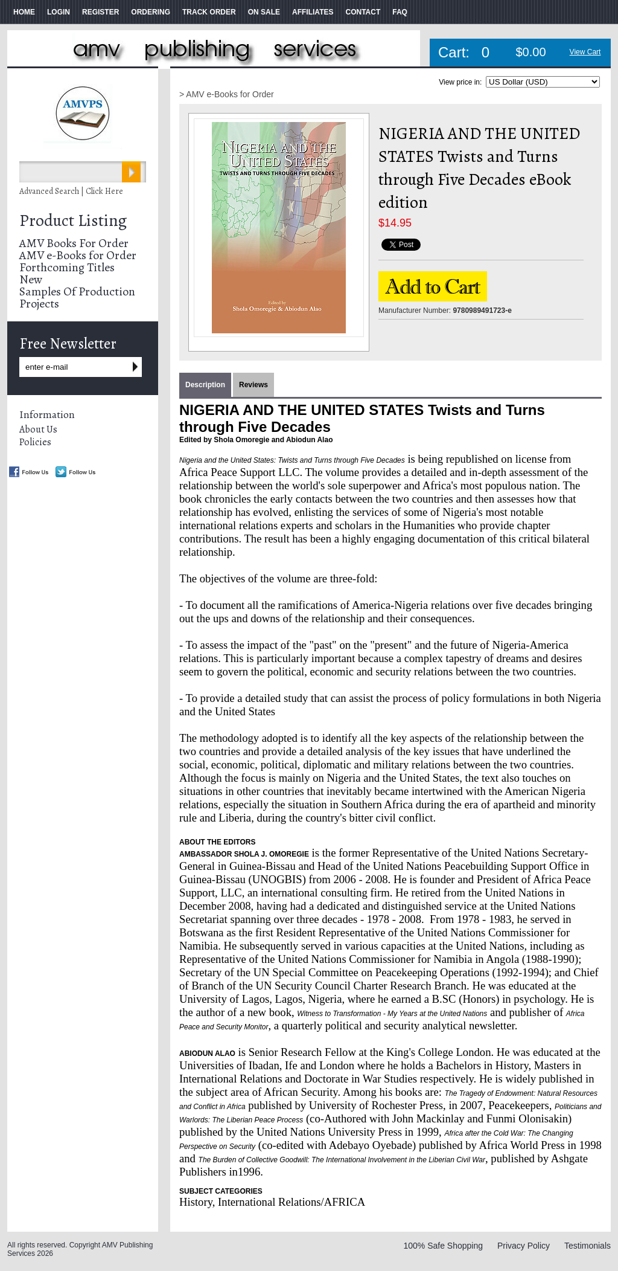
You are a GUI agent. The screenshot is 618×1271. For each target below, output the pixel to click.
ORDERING (150, 12)
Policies (35, 442)
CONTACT (362, 12)
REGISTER (100, 12)
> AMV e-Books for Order (226, 94)
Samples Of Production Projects (77, 297)
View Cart (585, 52)
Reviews (253, 385)
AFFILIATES (312, 12)
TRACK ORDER (209, 12)
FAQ (399, 12)
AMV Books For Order (74, 243)
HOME (24, 12)
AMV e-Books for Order (77, 255)
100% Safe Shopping (443, 1245)
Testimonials (587, 1245)
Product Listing (73, 220)
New (30, 279)
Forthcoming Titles (67, 267)
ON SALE (264, 12)
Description (205, 385)
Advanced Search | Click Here (71, 191)
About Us (38, 429)
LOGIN (58, 12)
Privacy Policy (523, 1245)
